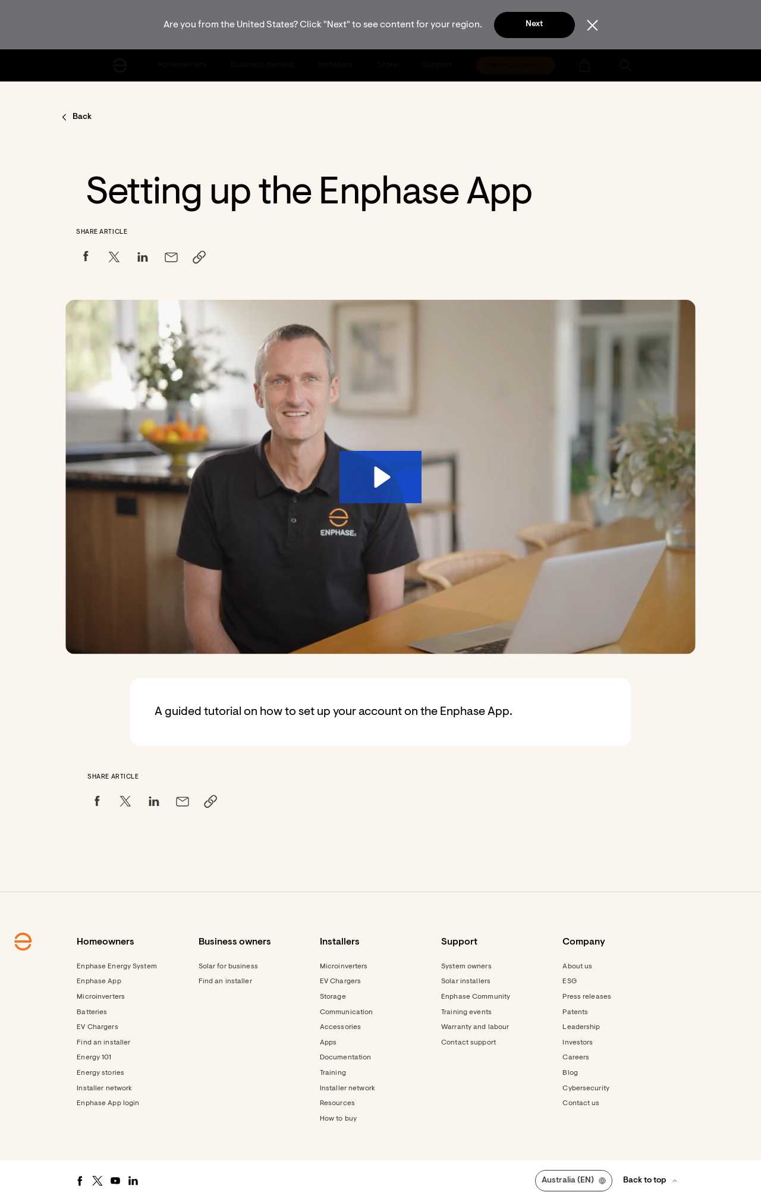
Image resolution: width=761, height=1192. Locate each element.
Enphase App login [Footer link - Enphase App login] (108, 1103)
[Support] (437, 65)
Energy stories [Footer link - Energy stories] (100, 1073)
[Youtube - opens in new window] (115, 1181)
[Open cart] (584, 65)
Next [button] (534, 24)
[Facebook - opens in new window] (80, 1181)
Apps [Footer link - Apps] (328, 1042)
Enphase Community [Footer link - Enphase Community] (475, 996)
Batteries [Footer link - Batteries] (92, 1012)
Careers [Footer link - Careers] (575, 1057)
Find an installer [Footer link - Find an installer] (103, 1042)
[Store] (388, 65)
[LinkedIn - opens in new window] (133, 1181)
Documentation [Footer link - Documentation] (346, 1057)
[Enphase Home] (120, 65)
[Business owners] (264, 65)
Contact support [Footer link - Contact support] (468, 1042)
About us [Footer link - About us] (577, 966)
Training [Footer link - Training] (333, 1073)
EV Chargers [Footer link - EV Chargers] (97, 1027)
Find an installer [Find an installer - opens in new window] (225, 981)
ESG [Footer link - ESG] (569, 981)
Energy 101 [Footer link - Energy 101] (94, 1057)
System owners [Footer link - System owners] (466, 966)
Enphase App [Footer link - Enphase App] (99, 981)
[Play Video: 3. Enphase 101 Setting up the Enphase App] (380, 477)
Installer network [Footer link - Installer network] (104, 1088)
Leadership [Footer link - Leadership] (581, 1027)
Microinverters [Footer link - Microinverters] (101, 996)
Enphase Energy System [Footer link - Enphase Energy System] (117, 966)
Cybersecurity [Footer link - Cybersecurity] (585, 1088)
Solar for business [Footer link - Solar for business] (228, 966)
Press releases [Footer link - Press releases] (586, 996)
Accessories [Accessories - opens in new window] (340, 1027)
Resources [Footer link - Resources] (337, 1103)
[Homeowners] (183, 65)
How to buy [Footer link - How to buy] (338, 1118)
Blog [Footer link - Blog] (569, 1073)
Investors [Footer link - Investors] (577, 1042)
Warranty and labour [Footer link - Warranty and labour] (475, 1027)
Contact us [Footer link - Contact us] (580, 1103)
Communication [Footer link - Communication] (346, 1012)
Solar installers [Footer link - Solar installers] (465, 981)
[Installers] (336, 65)
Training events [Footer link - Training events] (466, 1012)
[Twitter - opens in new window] (97, 1181)
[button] (625, 65)
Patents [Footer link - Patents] (575, 1012)
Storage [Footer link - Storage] (333, 996)
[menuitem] (183, 65)
